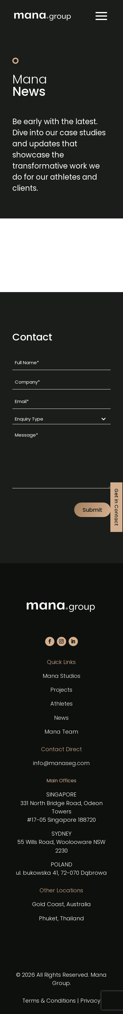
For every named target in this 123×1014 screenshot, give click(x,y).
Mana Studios (61, 676)
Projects (61, 690)
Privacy (90, 1000)
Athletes (61, 703)
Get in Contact (116, 507)
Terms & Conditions (49, 1000)
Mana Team (61, 731)
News (61, 718)
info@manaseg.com (61, 763)
